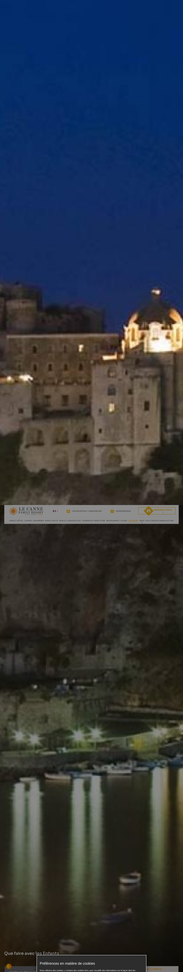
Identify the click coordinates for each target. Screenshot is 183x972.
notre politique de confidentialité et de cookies (60, 505)
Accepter (127, 518)
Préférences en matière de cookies (91, 513)
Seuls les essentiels (127, 513)
